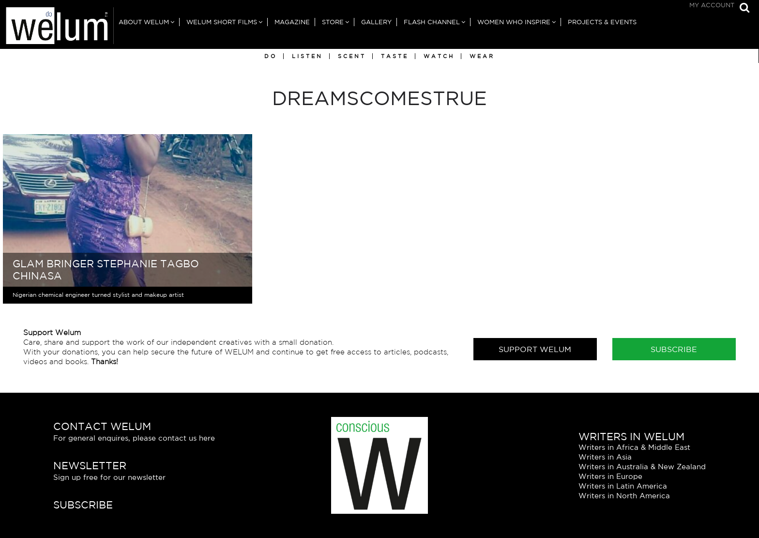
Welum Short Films (221, 22)
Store (333, 22)
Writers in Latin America (622, 486)
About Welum (144, 22)
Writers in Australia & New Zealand (642, 466)
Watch (439, 56)
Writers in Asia (605, 457)
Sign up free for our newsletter (109, 477)
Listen (307, 56)
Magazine (292, 22)
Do (270, 56)
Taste (395, 56)
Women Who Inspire (513, 22)
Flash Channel (432, 22)
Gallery (376, 22)
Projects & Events (602, 22)
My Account (711, 5)
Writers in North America (624, 496)
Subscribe (674, 349)
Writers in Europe (610, 476)
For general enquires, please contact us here (134, 438)
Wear (482, 56)
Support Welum (535, 349)
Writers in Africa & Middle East (634, 447)
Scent (352, 56)
